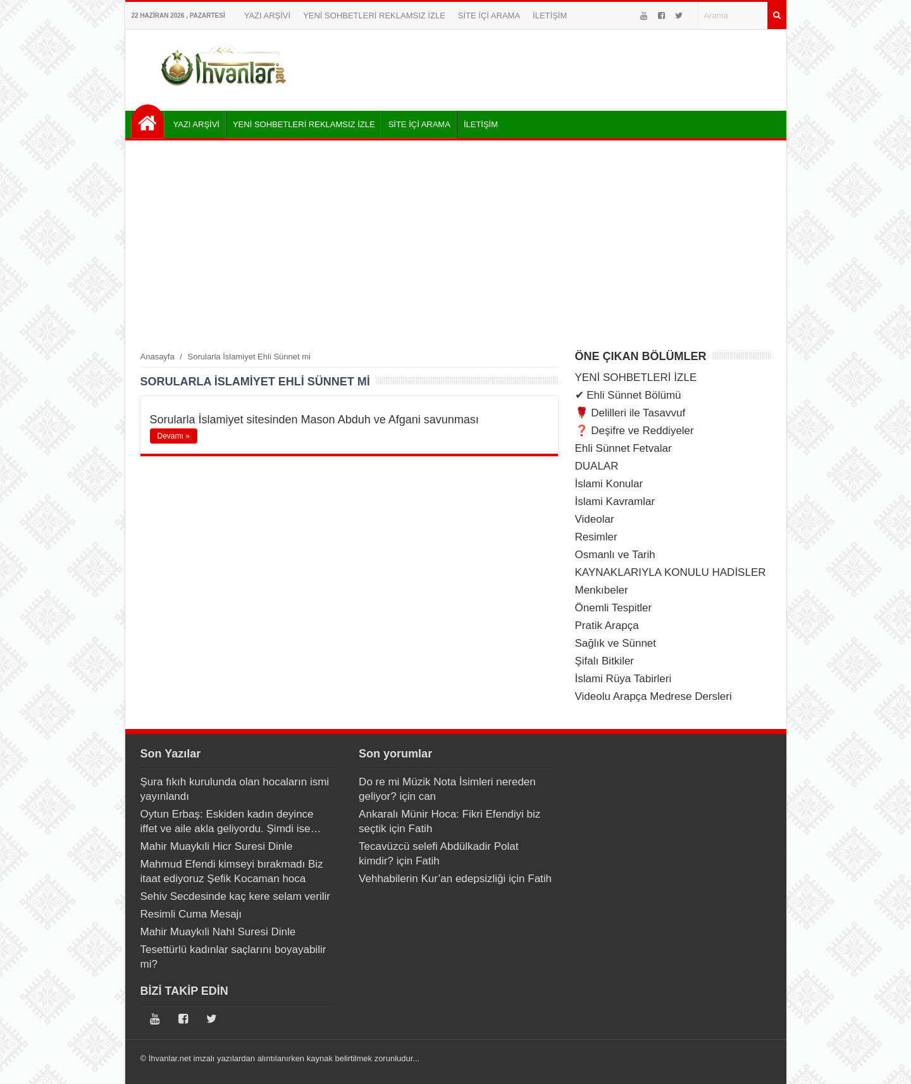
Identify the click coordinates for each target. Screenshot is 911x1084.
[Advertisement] (455, 244)
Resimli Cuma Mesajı (191, 914)
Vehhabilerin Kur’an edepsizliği (432, 879)
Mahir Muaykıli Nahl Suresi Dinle (218, 932)
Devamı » (174, 436)
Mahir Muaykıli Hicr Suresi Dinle (216, 846)
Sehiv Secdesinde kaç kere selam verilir (235, 896)
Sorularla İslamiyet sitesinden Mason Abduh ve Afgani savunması (314, 419)
